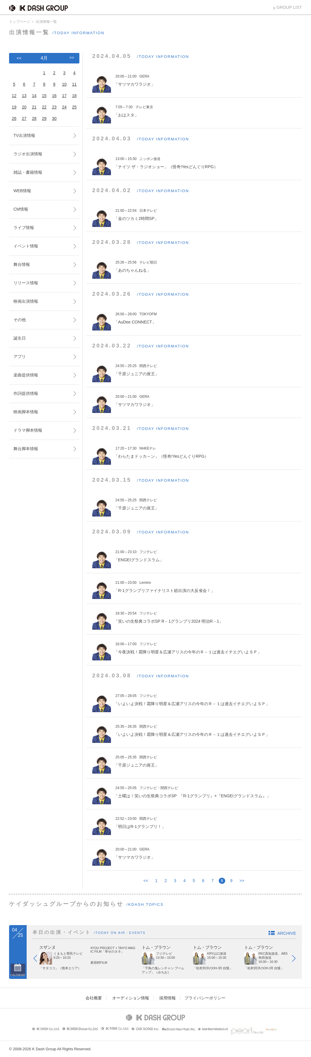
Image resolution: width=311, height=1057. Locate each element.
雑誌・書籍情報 (27, 172)
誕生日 (19, 338)
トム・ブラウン (156, 947)
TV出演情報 (24, 135)
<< (145, 880)
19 (14, 107)
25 (74, 107)
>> (242, 880)
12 (14, 95)
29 (44, 118)
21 (34, 107)
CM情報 (20, 209)
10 (64, 84)
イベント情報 (25, 246)
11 (74, 84)
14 (34, 95)
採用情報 (167, 998)
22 (44, 107)
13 (24, 95)
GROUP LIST (289, 7)
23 (54, 107)
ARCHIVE (286, 933)
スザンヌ (47, 947)
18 (74, 95)
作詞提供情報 (25, 393)
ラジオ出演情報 (27, 154)
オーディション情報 (130, 998)
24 (64, 107)
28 (34, 118)
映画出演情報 (25, 301)
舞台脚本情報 (25, 448)
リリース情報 (25, 282)
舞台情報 (21, 264)
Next (296, 959)
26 (14, 118)
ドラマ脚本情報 (27, 430)
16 (54, 95)
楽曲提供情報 (25, 375)
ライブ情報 (23, 227)
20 (24, 107)
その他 (19, 319)
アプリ (19, 356)
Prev (38, 959)
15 (44, 95)
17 (64, 95)
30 (54, 118)
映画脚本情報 (25, 411)
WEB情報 (22, 190)
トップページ (19, 22)
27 (24, 118)
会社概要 (94, 998)
